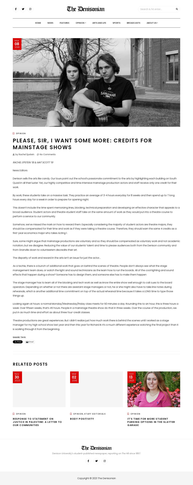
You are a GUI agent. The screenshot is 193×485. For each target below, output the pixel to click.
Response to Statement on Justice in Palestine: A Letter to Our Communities (37, 422)
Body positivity (82, 419)
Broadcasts (133, 22)
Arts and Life (99, 22)
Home (38, 22)
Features (64, 22)
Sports (116, 22)
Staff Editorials (95, 414)
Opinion (80, 22)
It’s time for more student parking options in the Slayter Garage (151, 422)
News (50, 22)
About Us (152, 22)
